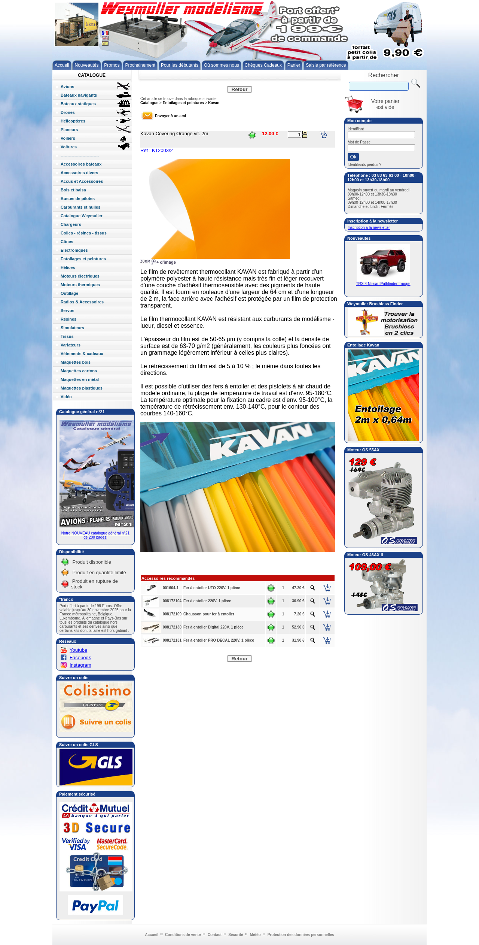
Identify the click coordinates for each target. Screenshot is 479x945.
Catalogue (149, 103)
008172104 (172, 601)
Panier (293, 65)
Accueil (62, 65)
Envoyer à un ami (170, 116)
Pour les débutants (179, 65)
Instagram (80, 665)
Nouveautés (86, 65)
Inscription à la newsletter (369, 227)
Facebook (80, 657)
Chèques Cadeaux (263, 65)
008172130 (172, 627)
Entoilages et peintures (183, 103)
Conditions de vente (183, 935)
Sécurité (235, 935)
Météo (255, 935)
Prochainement (140, 65)
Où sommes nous (221, 65)
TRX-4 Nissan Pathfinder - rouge (383, 282)
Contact (215, 935)
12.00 (268, 133)
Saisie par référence (326, 65)
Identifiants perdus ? (364, 165)
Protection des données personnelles (301, 935)
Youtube (78, 650)
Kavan (213, 103)
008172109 (172, 614)
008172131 (172, 640)
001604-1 (171, 588)
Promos (111, 65)
